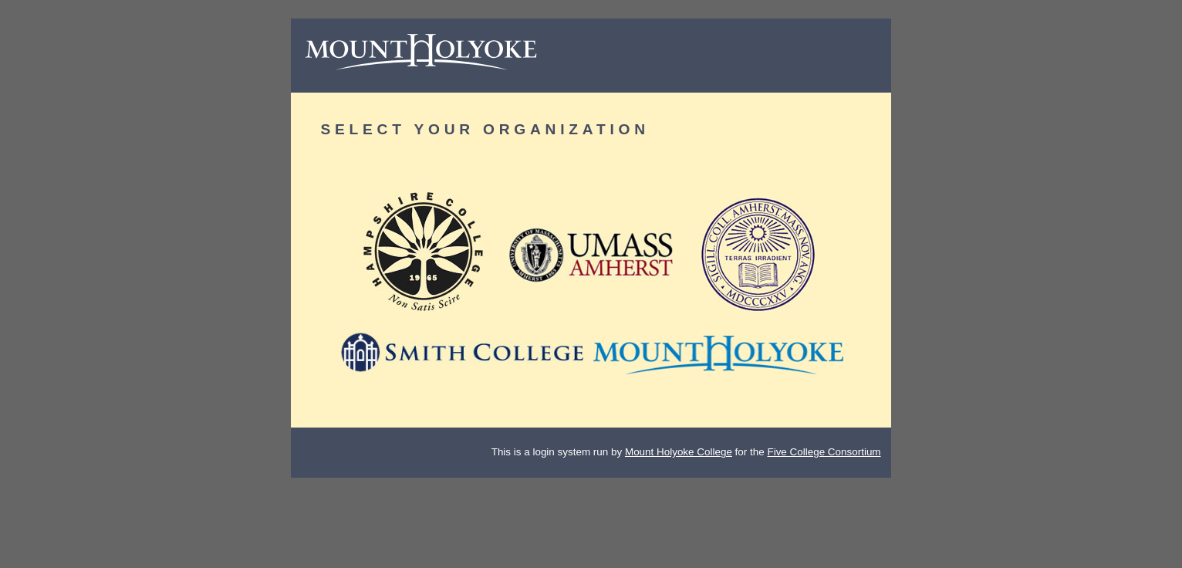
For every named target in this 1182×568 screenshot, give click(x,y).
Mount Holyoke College (678, 452)
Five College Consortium (823, 452)
